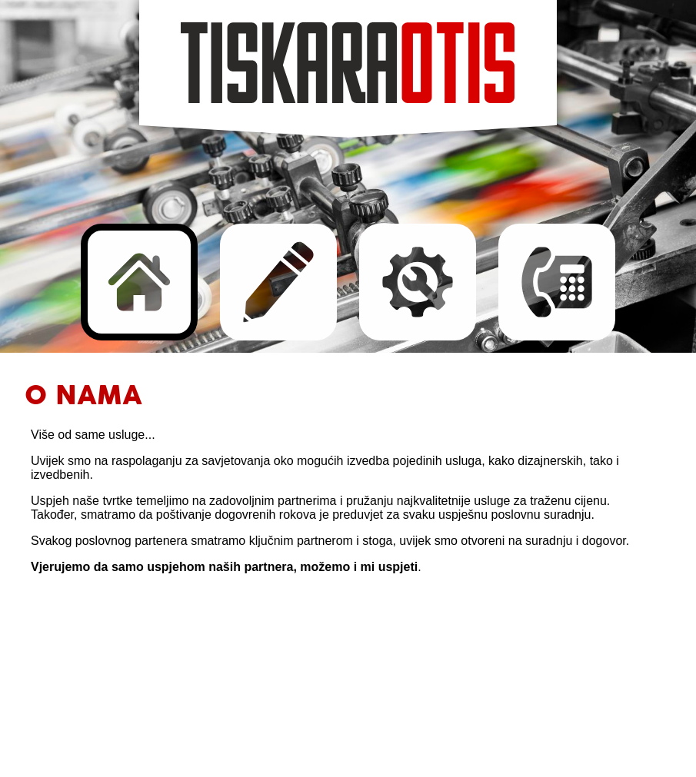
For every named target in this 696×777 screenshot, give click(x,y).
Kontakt (556, 282)
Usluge (278, 282)
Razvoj (417, 282)
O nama (139, 282)
